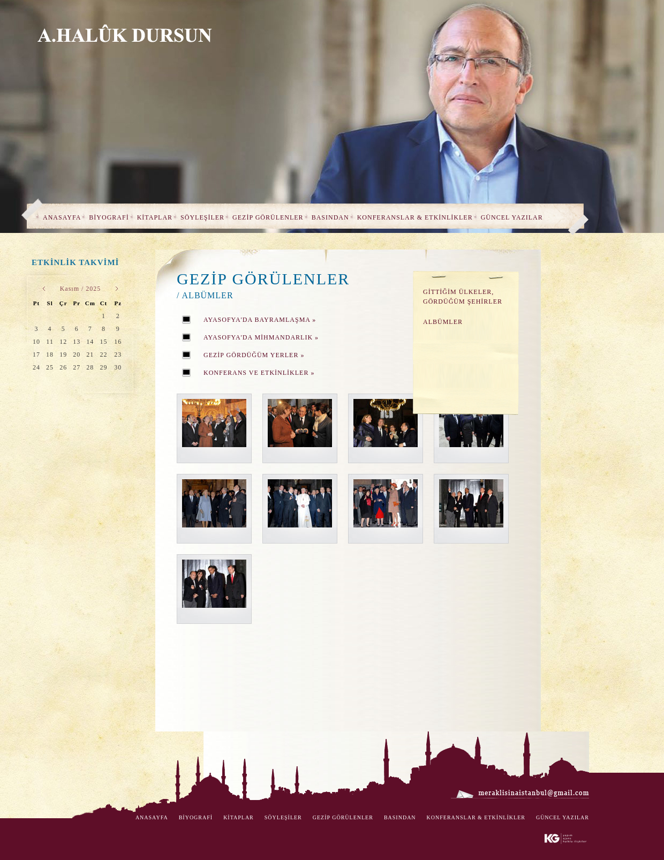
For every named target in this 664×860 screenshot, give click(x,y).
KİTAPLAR (154, 217)
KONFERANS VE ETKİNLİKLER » (258, 372)
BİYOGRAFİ (109, 217)
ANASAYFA (62, 217)
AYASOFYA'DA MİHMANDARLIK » (261, 337)
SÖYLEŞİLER (202, 217)
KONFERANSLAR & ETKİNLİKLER (415, 217)
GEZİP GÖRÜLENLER (268, 217)
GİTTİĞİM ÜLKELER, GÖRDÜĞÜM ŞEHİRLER (462, 296)
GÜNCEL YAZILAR (512, 217)
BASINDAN (330, 217)
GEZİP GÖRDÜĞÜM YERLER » (253, 355)
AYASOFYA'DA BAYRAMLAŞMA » (259, 319)
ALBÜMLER (443, 322)
